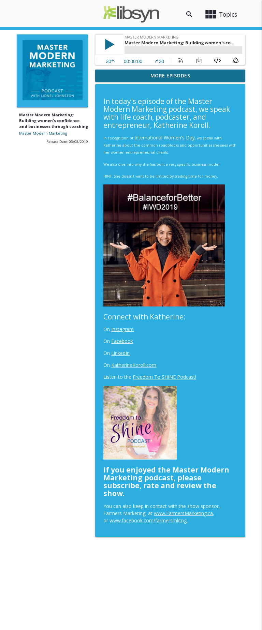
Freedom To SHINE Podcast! (164, 377)
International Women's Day (164, 137)
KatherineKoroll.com (133, 365)
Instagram (122, 329)
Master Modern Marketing (43, 133)
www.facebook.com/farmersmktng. (149, 520)
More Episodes (170, 75)
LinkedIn (120, 353)
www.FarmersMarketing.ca (183, 513)
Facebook (122, 341)
